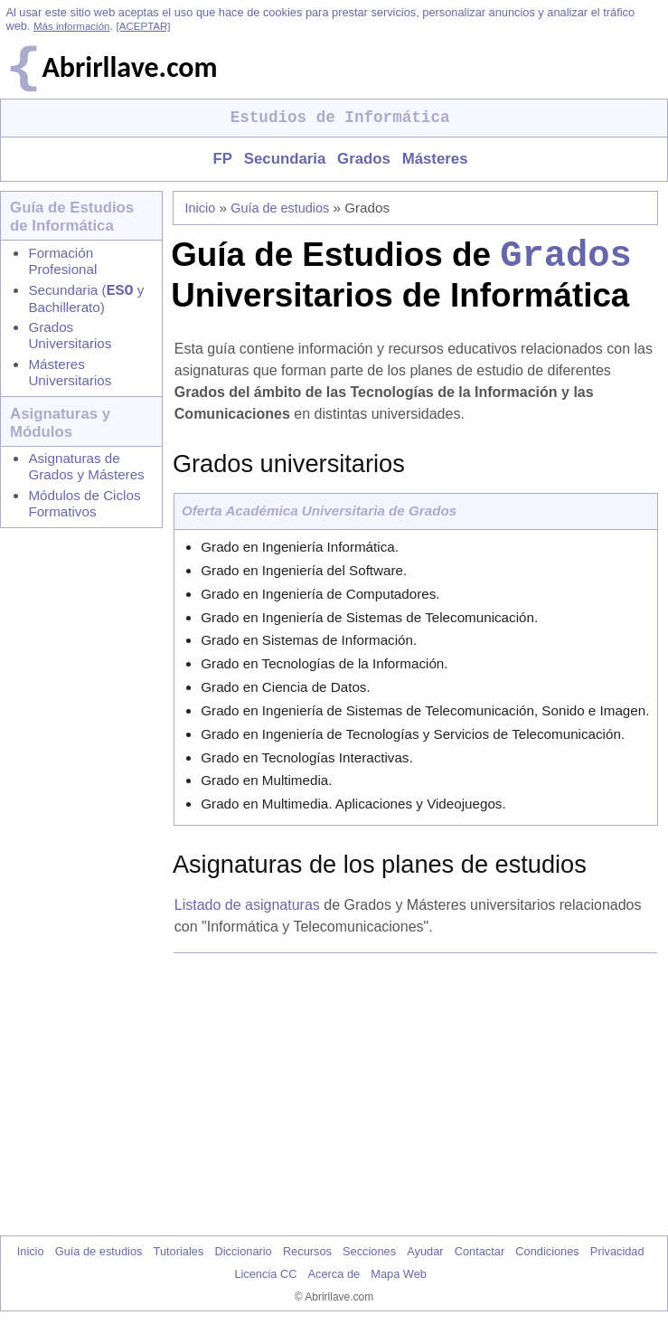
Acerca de (334, 1282)
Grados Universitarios (69, 339)
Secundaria (284, 158)
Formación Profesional (62, 261)
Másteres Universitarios (69, 376)
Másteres (435, 158)
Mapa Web (399, 1282)
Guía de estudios (280, 208)
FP (221, 158)
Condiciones (547, 1259)
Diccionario (242, 1259)
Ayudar (425, 1259)
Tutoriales (179, 1259)
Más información (71, 26)
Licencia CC (265, 1282)
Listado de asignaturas (247, 913)
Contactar (479, 1259)
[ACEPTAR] (144, 26)
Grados (363, 158)
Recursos (307, 1259)
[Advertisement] (419, 1102)
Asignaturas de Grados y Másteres (86, 470)
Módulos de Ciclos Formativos (84, 507)
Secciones (369, 1259)
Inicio (200, 208)
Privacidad (617, 1259)
